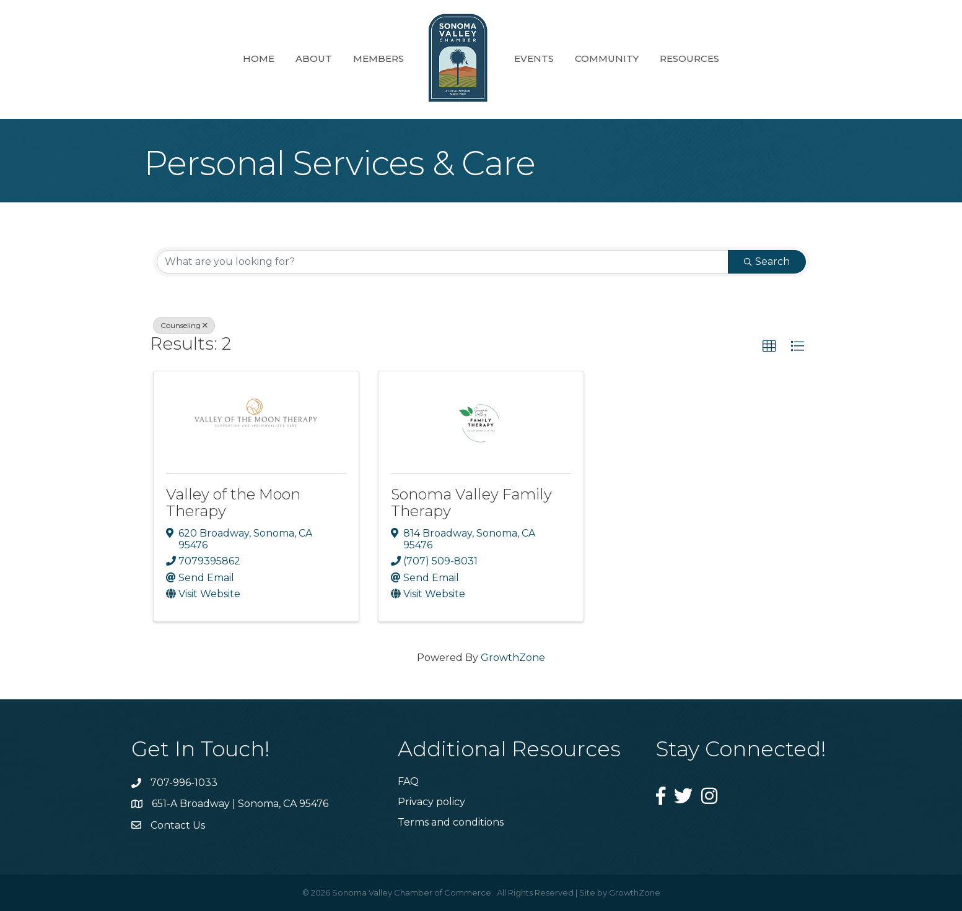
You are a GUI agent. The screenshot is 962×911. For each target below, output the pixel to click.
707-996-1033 (184, 782)
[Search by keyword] (442, 262)
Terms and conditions (451, 822)
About (313, 58)
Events (534, 58)
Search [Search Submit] (767, 261)
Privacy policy (431, 802)
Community (607, 58)
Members (378, 58)
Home (258, 58)
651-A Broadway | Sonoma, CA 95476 (240, 804)
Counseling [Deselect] (184, 325)
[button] (769, 346)
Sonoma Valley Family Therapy (471, 502)
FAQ (408, 781)
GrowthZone (513, 657)
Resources (689, 58)
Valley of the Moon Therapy (233, 502)
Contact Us (178, 825)
